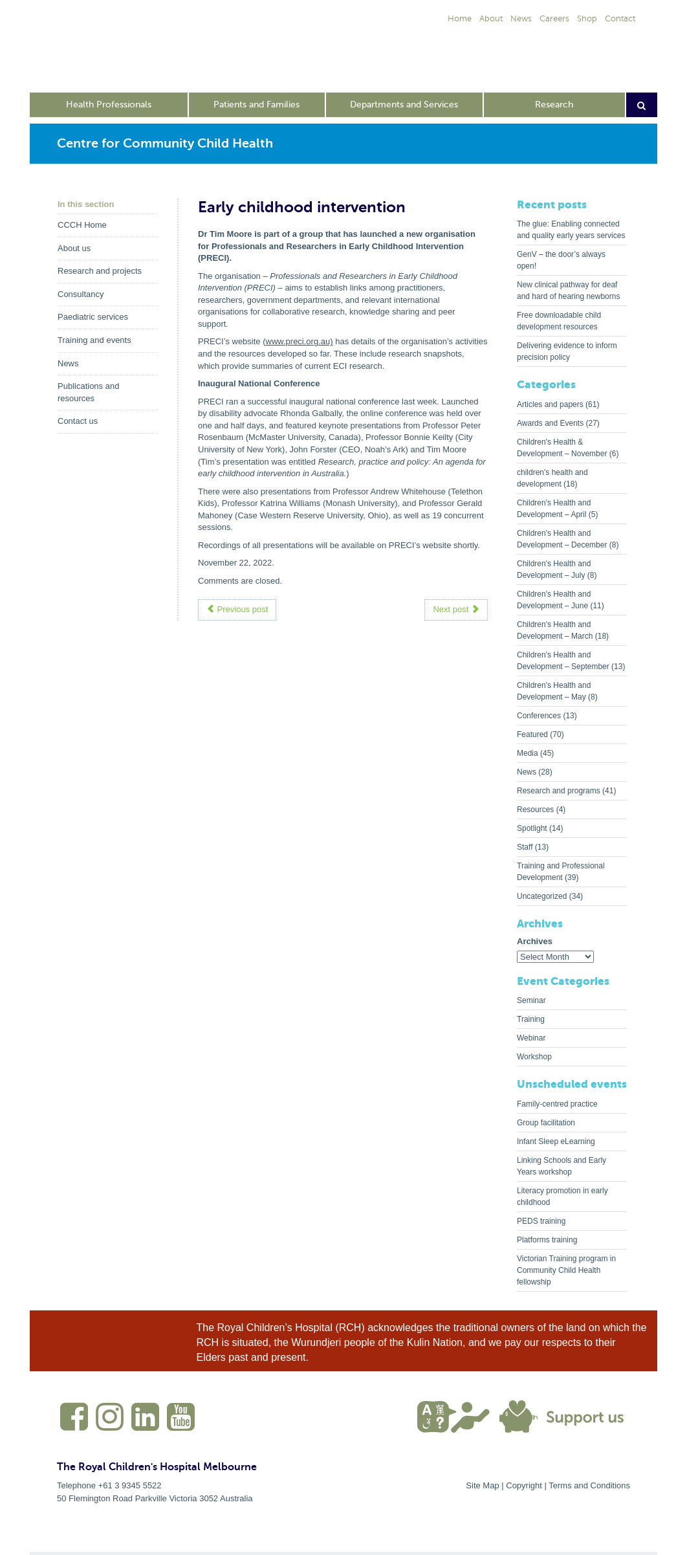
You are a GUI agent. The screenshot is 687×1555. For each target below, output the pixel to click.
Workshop (534, 1056)
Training (531, 1019)
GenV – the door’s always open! (561, 260)
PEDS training (541, 1221)
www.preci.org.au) (299, 341)
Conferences (539, 715)
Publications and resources (88, 392)
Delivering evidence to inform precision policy (567, 351)
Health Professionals (108, 104)
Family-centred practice (557, 1103)
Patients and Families (256, 104)
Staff (524, 847)
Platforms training (547, 1239)
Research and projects (100, 271)
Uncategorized (542, 896)
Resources (535, 809)
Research (554, 104)
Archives (534, 941)
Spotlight (532, 828)
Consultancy (81, 294)
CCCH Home (82, 225)
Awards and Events (550, 423)
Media (527, 753)
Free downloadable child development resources (559, 321)
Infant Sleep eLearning (556, 1141)
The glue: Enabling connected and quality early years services (571, 229)
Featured (532, 734)
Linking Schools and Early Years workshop (561, 1166)
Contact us (78, 421)
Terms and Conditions (589, 1485)
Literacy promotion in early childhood (562, 1196)
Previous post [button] (237, 609)
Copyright (524, 1485)
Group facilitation (546, 1122)
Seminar (531, 1000)
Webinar (531, 1037)
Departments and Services (404, 104)
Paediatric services (93, 317)
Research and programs (558, 790)
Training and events (94, 340)
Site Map (482, 1485)
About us (74, 248)
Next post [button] (456, 609)
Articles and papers (550, 404)
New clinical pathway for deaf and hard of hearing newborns (568, 290)
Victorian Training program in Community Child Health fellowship (566, 1270)
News (68, 363)
